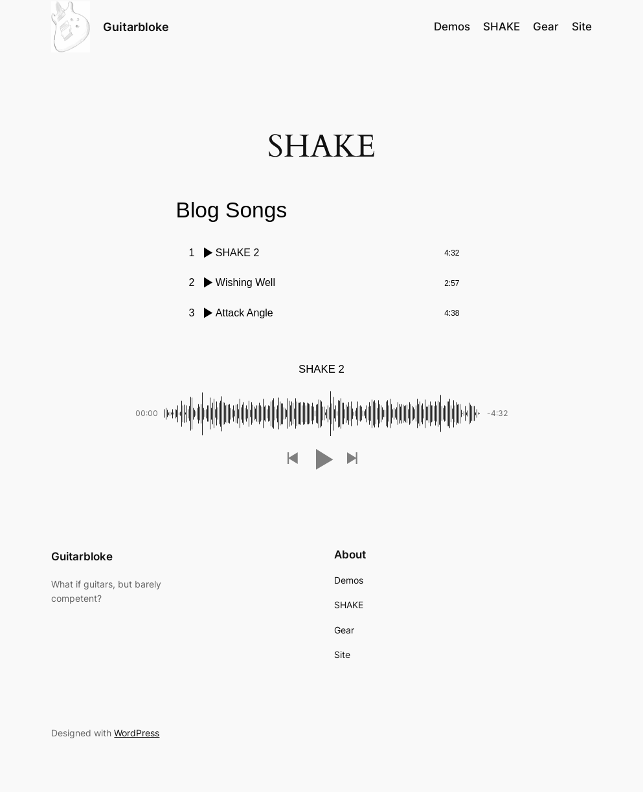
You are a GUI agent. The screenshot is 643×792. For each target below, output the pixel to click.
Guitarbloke (136, 27)
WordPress (136, 732)
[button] (292, 459)
